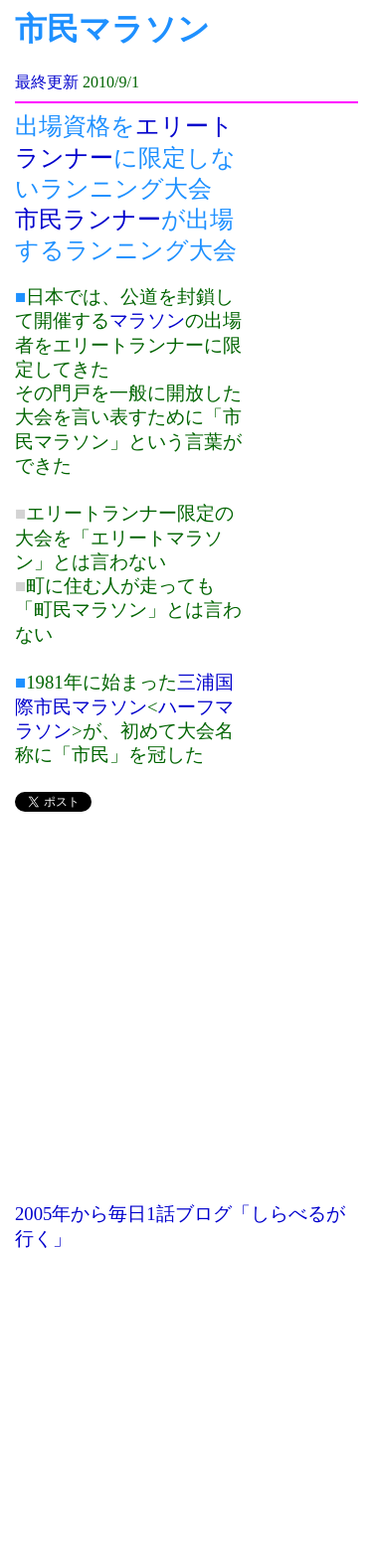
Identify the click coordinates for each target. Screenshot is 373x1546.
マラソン (147, 320)
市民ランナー (88, 219)
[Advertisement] (186, 1016)
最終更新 (47, 82)
